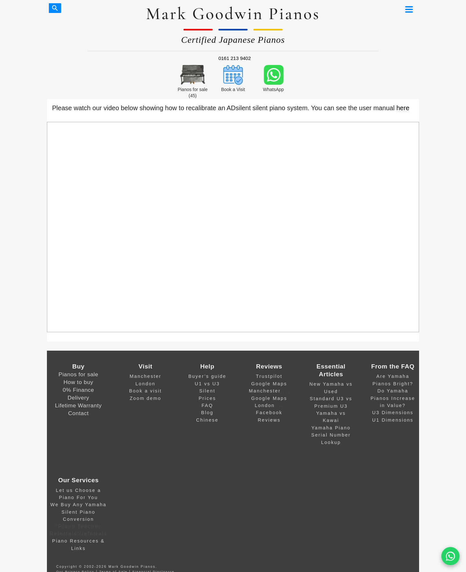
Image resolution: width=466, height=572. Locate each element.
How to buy (78, 382)
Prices (207, 398)
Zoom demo (145, 398)
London (146, 383)
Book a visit (145, 390)
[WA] (450, 556)
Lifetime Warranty (78, 405)
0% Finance (78, 390)
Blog (207, 412)
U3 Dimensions (393, 412)
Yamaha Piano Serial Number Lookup (331, 435)
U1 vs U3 (207, 383)
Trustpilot (269, 376)
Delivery (78, 397)
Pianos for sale (78, 374)
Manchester (145, 376)
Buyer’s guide (207, 376)
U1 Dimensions (393, 420)
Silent (207, 390)
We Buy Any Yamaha (78, 504)
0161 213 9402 (234, 58)
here (402, 107)
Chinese (207, 420)
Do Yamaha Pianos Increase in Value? (393, 398)
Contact (78, 413)
